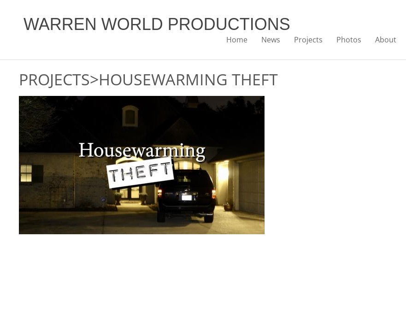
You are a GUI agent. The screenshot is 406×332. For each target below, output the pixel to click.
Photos (348, 40)
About (385, 40)
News (270, 40)
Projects (308, 40)
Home (236, 40)
